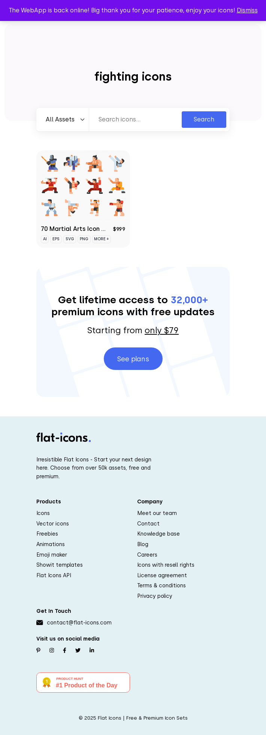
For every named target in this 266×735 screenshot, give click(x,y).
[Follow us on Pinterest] (38, 650)
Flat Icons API (53, 575)
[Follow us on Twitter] (78, 650)
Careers (147, 555)
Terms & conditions (161, 585)
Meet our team (157, 513)
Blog (142, 544)
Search (204, 119)
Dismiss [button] (247, 10)
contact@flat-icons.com (79, 623)
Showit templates (59, 565)
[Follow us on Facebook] (64, 650)
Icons (43, 513)
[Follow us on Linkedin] (92, 650)
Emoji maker (51, 555)
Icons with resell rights (165, 565)
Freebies (47, 534)
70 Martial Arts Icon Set (76, 228)
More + (101, 239)
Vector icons (52, 524)
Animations (50, 544)
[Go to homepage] (63, 437)
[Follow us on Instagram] (51, 650)
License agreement (162, 575)
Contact (148, 524)
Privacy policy (154, 596)
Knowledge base (158, 534)
